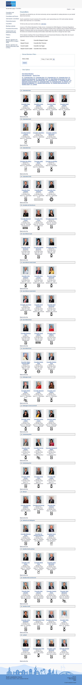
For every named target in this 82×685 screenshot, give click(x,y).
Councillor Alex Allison (25, 161)
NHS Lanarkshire (72, 678)
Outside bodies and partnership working (11, 31)
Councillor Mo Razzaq (38, 505)
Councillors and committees (10, 13)
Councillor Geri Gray (51, 247)
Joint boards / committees (12, 18)
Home (13, 8)
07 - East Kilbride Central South (57, 79)
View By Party (36, 75)
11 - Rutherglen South (63, 80)
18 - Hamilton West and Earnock (59, 83)
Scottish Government (71, 677)
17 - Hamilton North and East (42, 83)
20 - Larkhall (33, 84)
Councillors (9, 23)
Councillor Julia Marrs (38, 132)
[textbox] (48, 59)
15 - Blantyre (65, 81)
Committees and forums (12, 16)
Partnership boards (11, 21)
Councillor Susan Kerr (51, 218)
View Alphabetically (27, 75)
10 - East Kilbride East (51, 80)
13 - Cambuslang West (43, 81)
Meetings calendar (10, 26)
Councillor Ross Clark (38, 648)
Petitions (8, 34)
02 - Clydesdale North (39, 77)
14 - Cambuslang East (55, 81)
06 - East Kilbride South (42, 79)
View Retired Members (28, 73)
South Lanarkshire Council (14, 677)
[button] (54, 59)
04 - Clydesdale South (62, 77)
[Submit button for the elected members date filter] (24, 63)
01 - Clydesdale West (27, 77)
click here (43, 24)
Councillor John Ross (51, 620)
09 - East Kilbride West (39, 80)
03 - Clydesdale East (50, 77)
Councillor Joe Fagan (25, 304)
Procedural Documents (12, 28)
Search (8, 37)
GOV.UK (74, 676)
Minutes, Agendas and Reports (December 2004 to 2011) (12, 46)
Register (69, 9)
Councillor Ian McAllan (51, 161)
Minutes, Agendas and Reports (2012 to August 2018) (12, 41)
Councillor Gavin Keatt (38, 620)
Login (73, 9)
